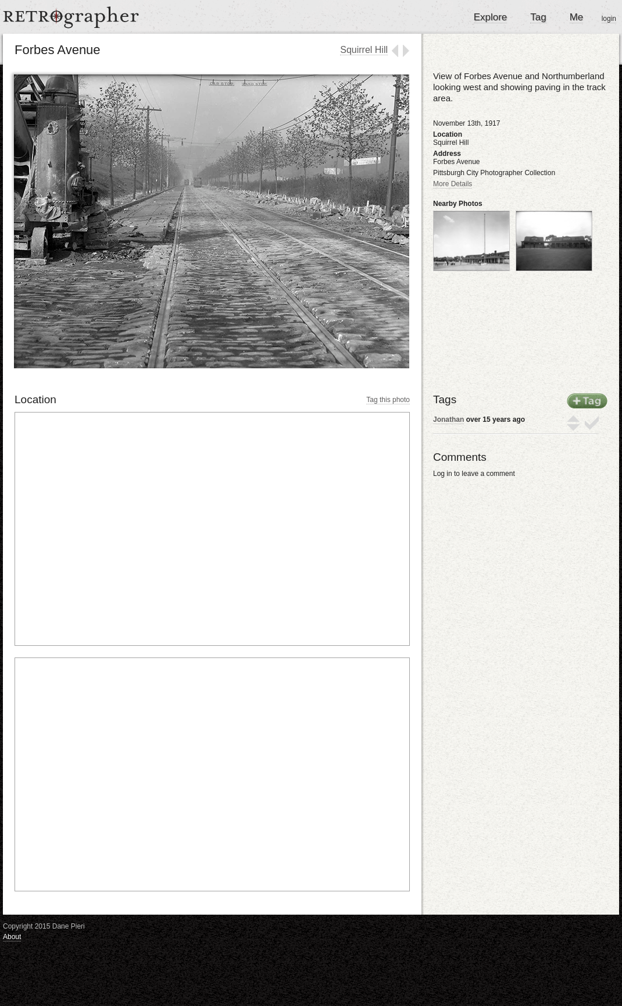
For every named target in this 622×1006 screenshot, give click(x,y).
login (609, 19)
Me (577, 17)
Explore (490, 17)
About (12, 937)
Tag (538, 17)
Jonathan (448, 419)
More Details (452, 184)
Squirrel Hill (364, 50)
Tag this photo (388, 400)
